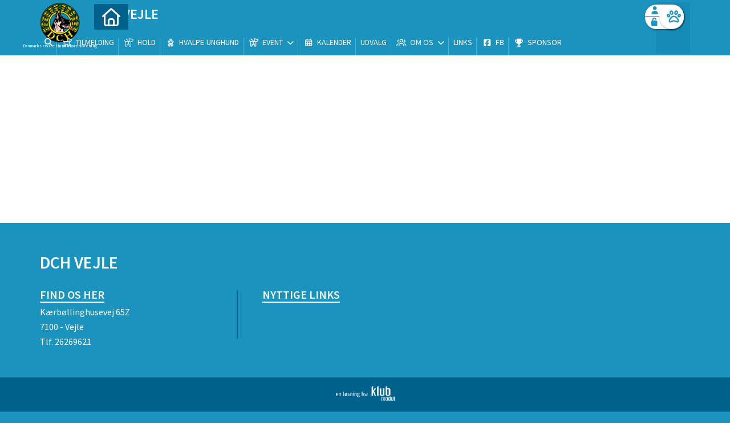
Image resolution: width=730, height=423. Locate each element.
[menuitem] (111, 38)
